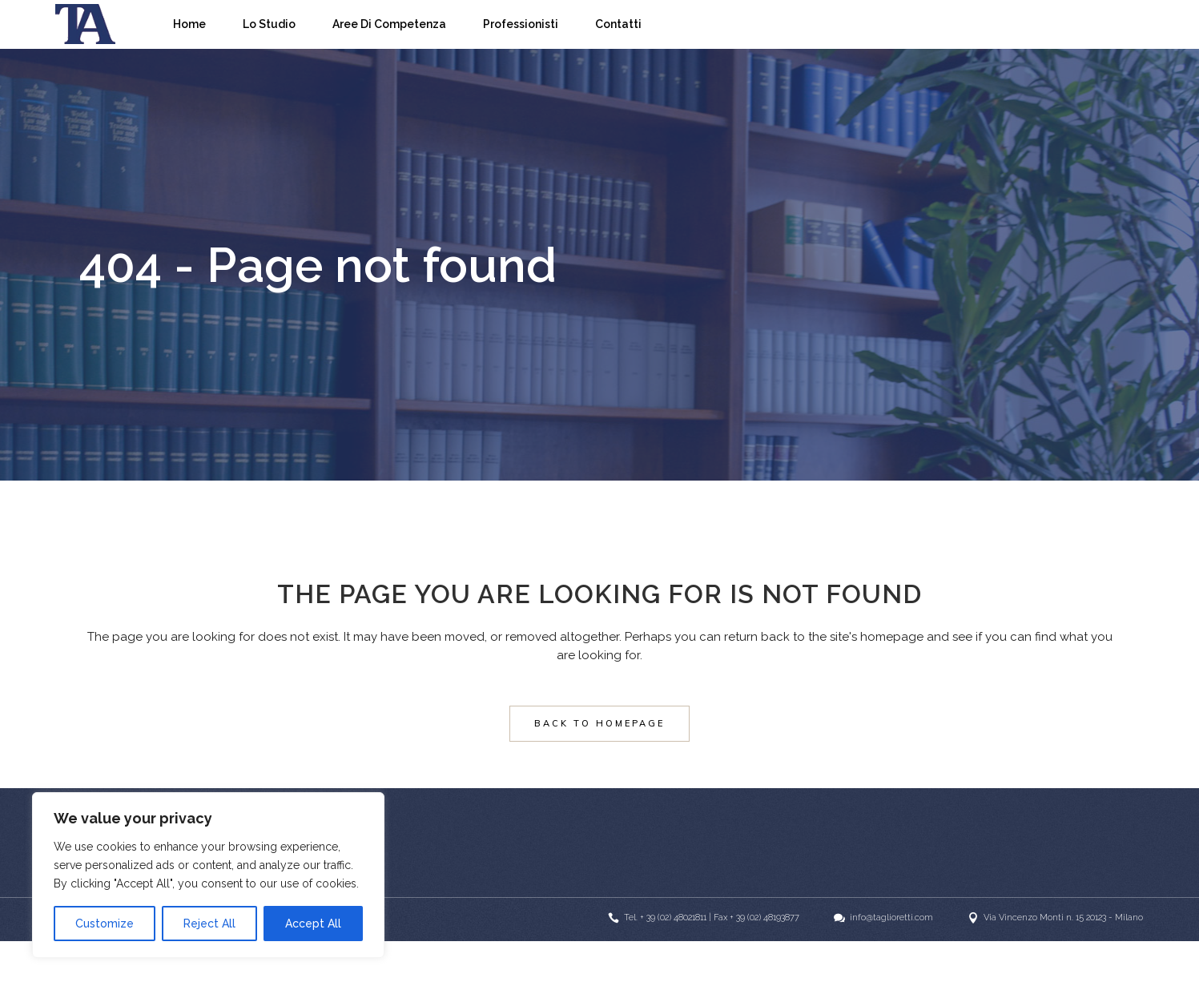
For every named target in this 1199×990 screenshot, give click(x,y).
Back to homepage (599, 723)
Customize (104, 923)
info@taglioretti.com (891, 917)
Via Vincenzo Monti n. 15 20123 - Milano (1063, 917)
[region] (208, 875)
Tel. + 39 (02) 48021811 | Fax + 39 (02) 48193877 (711, 917)
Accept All (313, 923)
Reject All (209, 923)
